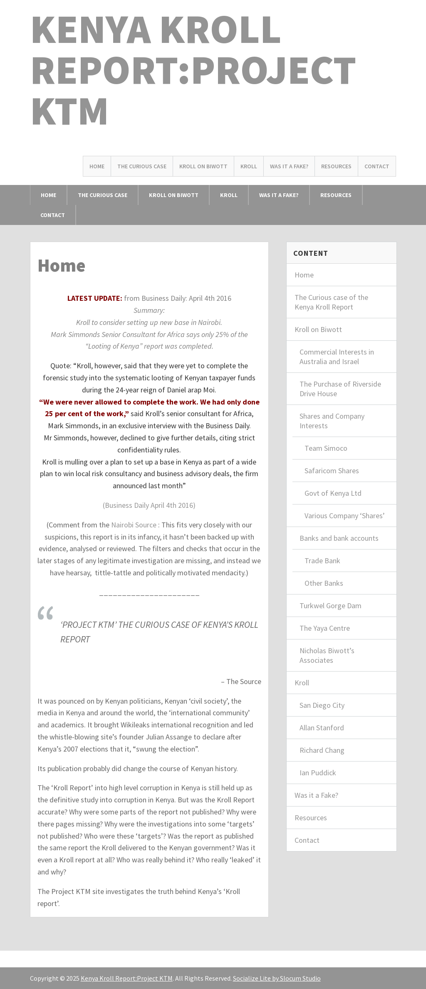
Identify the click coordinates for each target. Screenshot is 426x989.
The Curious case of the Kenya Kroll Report (331, 302)
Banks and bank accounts (339, 538)
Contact (376, 166)
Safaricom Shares (332, 470)
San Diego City (322, 705)
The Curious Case (141, 166)
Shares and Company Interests (332, 420)
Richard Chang (322, 750)
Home (96, 166)
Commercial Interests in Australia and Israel (337, 356)
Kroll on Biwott (203, 166)
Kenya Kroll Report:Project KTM (193, 69)
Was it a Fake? (289, 166)
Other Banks (324, 583)
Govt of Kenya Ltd (333, 493)
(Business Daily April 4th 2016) (149, 505)
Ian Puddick (318, 772)
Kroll (248, 166)
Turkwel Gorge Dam (331, 605)
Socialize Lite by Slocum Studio (277, 978)
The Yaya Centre (325, 628)
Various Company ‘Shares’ (345, 515)
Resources (336, 166)
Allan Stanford (322, 727)
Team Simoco (326, 448)
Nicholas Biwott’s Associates (327, 655)
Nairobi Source (133, 524)
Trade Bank (322, 560)
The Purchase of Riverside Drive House (340, 388)
